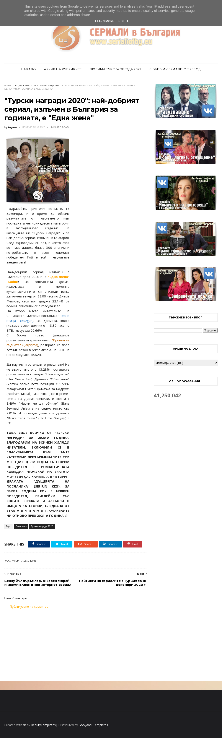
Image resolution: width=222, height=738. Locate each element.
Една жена (22, 85)
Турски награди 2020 (47, 85)
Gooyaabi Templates (93, 725)
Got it (123, 21)
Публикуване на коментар (29, 606)
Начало (28, 69)
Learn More (104, 21)
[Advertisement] (75, 645)
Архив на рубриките (63, 69)
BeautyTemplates (43, 725)
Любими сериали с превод (175, 69)
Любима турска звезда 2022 (115, 69)
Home (7, 85)
